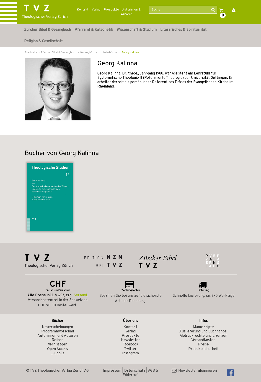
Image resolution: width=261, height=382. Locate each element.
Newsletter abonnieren (194, 371)
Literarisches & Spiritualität (183, 30)
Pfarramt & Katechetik (94, 30)
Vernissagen (57, 344)
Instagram (130, 353)
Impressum (112, 371)
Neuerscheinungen (57, 327)
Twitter (130, 349)
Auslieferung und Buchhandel (203, 331)
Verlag (96, 10)
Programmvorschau (57, 331)
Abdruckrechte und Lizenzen (203, 336)
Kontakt (82, 10)
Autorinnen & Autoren (131, 12)
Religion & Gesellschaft (43, 41)
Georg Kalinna (130, 52)
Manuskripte (203, 327)
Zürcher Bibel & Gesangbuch (47, 30)
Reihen (57, 340)
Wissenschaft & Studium (137, 30)
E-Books (57, 353)
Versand (80, 295)
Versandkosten (203, 340)
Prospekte (111, 10)
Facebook (130, 344)
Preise (203, 344)
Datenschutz (134, 371)
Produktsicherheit (203, 349)
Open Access (57, 349)
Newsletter (130, 340)
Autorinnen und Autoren (57, 336)
